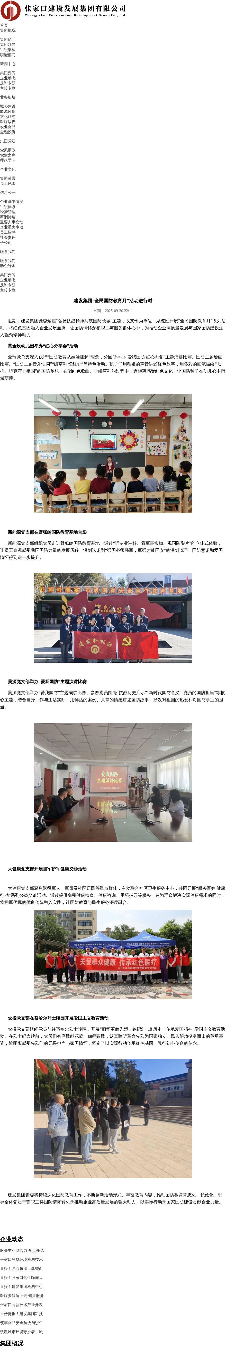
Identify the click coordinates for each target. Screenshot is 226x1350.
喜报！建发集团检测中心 (193, 187)
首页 (71, 11)
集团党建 (171, 11)
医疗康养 (72, 1181)
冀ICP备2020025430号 (151, 1223)
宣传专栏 (106, 109)
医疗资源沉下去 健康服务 (194, 197)
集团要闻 (13, 109)
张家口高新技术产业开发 (193, 208)
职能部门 (4, 1181)
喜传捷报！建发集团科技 (193, 219)
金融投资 (72, 1206)
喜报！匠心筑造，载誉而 (193, 165)
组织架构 (4, 1168)
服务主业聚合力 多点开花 (194, 144)
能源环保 (72, 1155)
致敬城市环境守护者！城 (193, 240)
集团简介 (4, 1143)
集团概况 (91, 11)
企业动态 (44, 109)
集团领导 (4, 1155)
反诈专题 (75, 109)
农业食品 (72, 1193)
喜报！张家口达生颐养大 (193, 176)
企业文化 (198, 11)
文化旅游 (72, 1168)
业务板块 (144, 11)
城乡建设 (72, 1143)
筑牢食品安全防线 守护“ (193, 230)
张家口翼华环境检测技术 (193, 154)
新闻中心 (117, 11)
